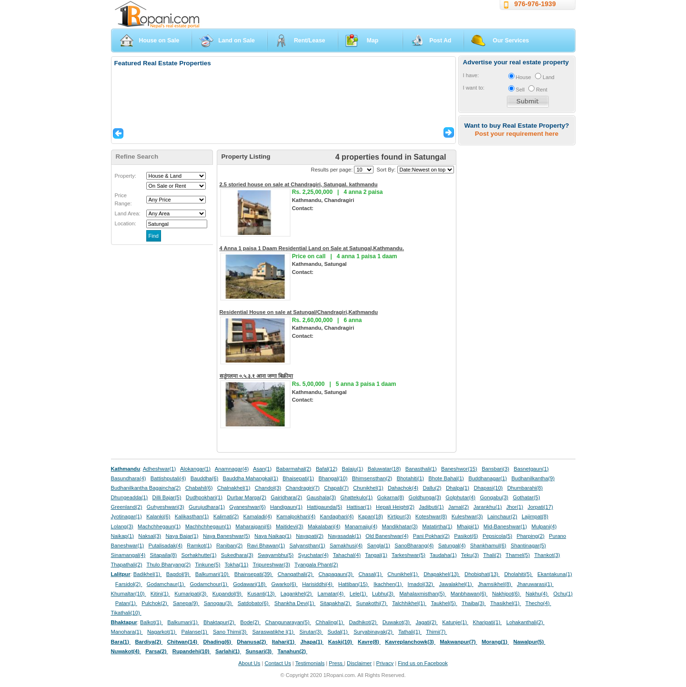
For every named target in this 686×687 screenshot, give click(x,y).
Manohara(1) (127, 632)
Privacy (384, 663)
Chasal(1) (370, 574)
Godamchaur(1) (166, 584)
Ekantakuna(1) (554, 574)
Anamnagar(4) (232, 469)
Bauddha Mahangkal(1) (250, 478)
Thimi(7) (436, 632)
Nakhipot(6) (506, 593)
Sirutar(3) (311, 632)
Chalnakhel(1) (234, 488)
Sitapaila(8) (163, 555)
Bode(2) (250, 622)
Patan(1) (126, 603)
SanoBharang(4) (414, 545)
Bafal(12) (326, 469)
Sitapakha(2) (336, 603)
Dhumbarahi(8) (525, 488)
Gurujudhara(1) (207, 507)
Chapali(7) (336, 488)
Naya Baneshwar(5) (226, 536)
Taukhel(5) (444, 603)
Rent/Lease (309, 40)
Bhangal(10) (332, 478)
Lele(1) (359, 593)
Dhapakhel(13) (442, 574)
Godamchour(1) (209, 584)
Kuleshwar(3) (467, 516)
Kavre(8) (369, 642)
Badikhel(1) (147, 574)
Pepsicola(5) (497, 536)
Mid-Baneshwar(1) (505, 526)
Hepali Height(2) (395, 507)
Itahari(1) (284, 642)
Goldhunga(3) (425, 497)
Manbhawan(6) (469, 593)
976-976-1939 (535, 4)
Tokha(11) (237, 564)
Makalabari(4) (324, 526)
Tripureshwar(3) (271, 564)
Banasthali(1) (421, 469)
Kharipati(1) (487, 622)
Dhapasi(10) (488, 488)
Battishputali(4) (168, 478)
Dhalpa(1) (457, 488)
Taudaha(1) (443, 555)
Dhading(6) (218, 642)
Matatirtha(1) (437, 526)
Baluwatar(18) (384, 469)
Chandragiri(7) (302, 488)
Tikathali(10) (126, 613)
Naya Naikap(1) (273, 536)
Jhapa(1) (311, 642)
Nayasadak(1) (344, 536)
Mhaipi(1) (468, 526)
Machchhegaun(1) (159, 526)
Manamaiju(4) (361, 526)
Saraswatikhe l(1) (273, 632)
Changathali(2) (296, 574)
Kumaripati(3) (191, 593)
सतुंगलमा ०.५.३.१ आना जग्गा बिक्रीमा (256, 376)
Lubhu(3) (383, 593)
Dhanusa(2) (252, 642)
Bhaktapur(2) (219, 622)
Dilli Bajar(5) (167, 497)
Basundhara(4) (128, 478)
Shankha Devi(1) (294, 603)
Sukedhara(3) (237, 555)
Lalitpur (121, 574)
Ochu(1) (563, 593)
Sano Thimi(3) (230, 632)
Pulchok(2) (155, 603)
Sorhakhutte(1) (199, 555)
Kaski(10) (340, 642)
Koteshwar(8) (431, 516)
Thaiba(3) (474, 603)
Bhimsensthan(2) (372, 478)
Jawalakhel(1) (456, 584)
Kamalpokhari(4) (295, 516)
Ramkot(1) (199, 545)
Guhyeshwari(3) (165, 507)
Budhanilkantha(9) (533, 478)
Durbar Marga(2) (246, 497)
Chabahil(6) (199, 488)
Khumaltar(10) (128, 593)
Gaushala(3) (321, 497)
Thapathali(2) (126, 564)
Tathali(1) (410, 632)
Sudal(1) (338, 632)
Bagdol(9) (178, 574)
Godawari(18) (250, 584)
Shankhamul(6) (488, 545)
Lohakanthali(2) (525, 622)
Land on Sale (236, 40)
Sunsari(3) (259, 651)
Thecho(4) (538, 603)
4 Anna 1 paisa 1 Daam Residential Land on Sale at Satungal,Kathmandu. (312, 248)
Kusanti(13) (261, 593)
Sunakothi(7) (372, 603)
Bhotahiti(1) (410, 478)
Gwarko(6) (285, 584)
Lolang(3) (122, 526)
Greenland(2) (126, 507)
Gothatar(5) (526, 497)
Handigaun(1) (286, 507)
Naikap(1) (122, 536)
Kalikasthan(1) (192, 516)
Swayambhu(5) (275, 555)
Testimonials (310, 663)
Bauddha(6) (204, 478)
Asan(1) (262, 469)
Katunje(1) (455, 622)
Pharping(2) (530, 536)
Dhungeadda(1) (129, 497)
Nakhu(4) (537, 593)
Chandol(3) (268, 488)
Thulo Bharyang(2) (169, 564)
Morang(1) (495, 642)
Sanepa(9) (186, 603)
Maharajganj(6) (253, 526)
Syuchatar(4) (313, 555)
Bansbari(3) (495, 469)
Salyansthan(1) (307, 545)
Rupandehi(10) (191, 651)
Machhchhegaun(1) (208, 526)
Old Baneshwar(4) (386, 536)
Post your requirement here (516, 133)
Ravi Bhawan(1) (266, 545)
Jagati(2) (426, 622)
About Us (249, 663)
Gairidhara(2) (286, 497)
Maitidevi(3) (289, 526)
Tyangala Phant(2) (316, 564)
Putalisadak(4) (165, 545)
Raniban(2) (229, 545)
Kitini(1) (160, 593)
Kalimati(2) (226, 516)
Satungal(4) (452, 545)
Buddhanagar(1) (487, 478)
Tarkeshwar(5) (408, 555)
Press (336, 663)
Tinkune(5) (207, 564)
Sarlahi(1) (228, 651)
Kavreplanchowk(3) (410, 642)
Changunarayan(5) (288, 622)
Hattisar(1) (359, 507)
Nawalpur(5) (529, 642)
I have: (471, 75)
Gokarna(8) (390, 497)
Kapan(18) (370, 516)
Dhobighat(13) (482, 574)
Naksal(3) (149, 536)
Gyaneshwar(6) (247, 507)
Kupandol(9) (227, 593)
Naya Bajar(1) (182, 536)
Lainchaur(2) (502, 516)
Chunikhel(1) (368, 488)
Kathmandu (126, 469)
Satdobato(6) (254, 603)
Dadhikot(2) (363, 622)
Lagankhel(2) (297, 593)
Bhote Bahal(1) (446, 478)
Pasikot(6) (466, 536)
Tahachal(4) (347, 555)
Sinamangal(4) (128, 555)
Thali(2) (492, 555)
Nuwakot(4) (126, 651)
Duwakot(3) (397, 622)
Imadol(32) (421, 584)
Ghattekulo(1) (356, 497)
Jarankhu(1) (488, 507)
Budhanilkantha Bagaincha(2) (146, 488)
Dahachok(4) (403, 488)
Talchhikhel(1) (409, 603)
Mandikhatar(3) (400, 526)
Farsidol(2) (128, 584)
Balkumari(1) (183, 622)
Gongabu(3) (494, 497)
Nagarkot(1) (162, 632)
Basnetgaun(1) (531, 469)
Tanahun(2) (293, 651)
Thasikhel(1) (505, 603)
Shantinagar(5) (528, 545)
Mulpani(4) (544, 526)
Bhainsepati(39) (253, 574)
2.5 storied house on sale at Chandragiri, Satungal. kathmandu (299, 184)
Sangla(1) (378, 545)
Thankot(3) (547, 555)
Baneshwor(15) (459, 469)
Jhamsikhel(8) (495, 584)
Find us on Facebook (422, 663)
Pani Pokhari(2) (431, 536)
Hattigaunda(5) (324, 507)
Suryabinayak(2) (373, 632)
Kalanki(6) (158, 516)
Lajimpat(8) (535, 516)
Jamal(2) (458, 507)
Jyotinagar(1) (126, 516)
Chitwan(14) (183, 642)
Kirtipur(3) (399, 516)
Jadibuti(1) (431, 507)
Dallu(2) (432, 488)
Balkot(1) (151, 622)
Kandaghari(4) (337, 516)
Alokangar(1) (195, 469)
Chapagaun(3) (336, 574)
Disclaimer (359, 663)
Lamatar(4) (331, 593)
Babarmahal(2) (294, 469)
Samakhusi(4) (346, 545)
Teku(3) (470, 555)
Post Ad (440, 40)
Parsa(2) (156, 651)
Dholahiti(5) (518, 574)
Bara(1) (121, 642)
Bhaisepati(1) (298, 478)
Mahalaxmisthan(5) (422, 593)
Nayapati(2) (309, 536)
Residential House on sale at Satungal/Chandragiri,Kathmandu (299, 312)
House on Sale (159, 40)
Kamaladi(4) (257, 516)
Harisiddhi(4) (318, 584)
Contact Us (277, 663)
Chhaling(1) (329, 622)
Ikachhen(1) (388, 584)
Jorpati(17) (540, 507)
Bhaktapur (124, 622)
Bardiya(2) (149, 642)
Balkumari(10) (212, 574)
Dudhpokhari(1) (204, 497)
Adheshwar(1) (159, 469)
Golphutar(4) (460, 497)
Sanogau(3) (218, 603)
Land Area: (128, 213)
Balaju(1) (352, 469)
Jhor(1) (514, 507)
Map (373, 40)
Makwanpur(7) (458, 642)
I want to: (473, 88)
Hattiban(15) (353, 584)
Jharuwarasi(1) (535, 584)
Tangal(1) (376, 555)
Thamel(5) (517, 555)
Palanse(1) (195, 632)
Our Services (511, 40)
